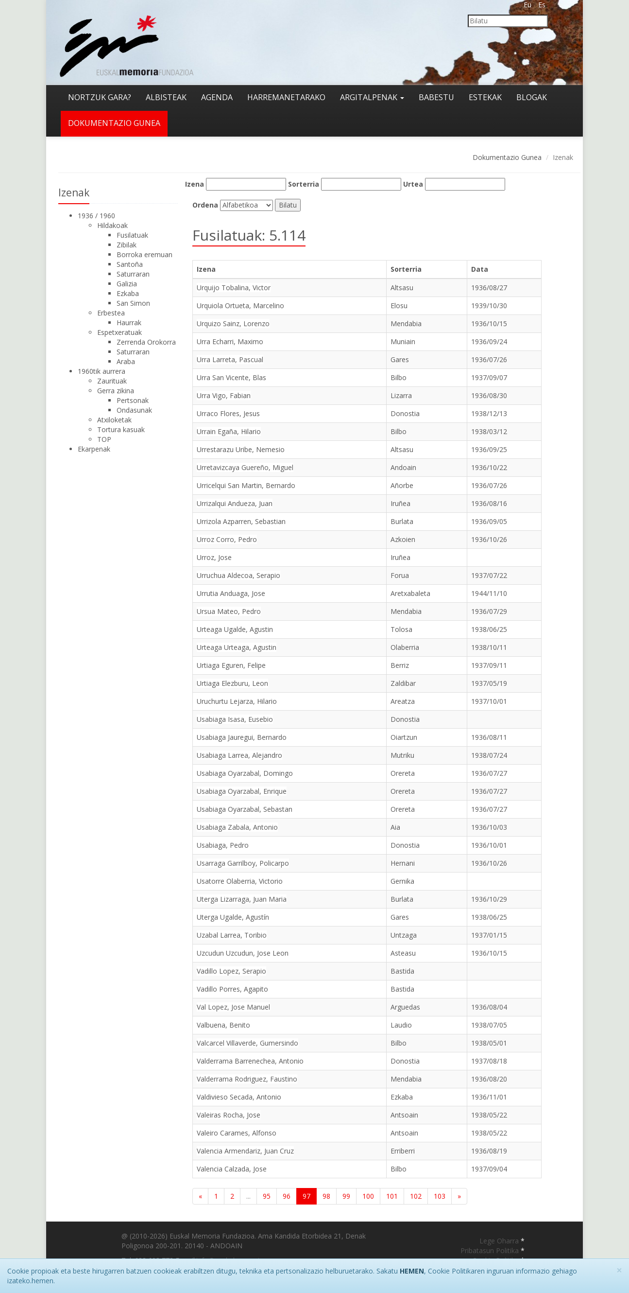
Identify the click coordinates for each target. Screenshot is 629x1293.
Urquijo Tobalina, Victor (234, 287)
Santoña (130, 264)
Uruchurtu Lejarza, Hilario (237, 701)
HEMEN (412, 1271)
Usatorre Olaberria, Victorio (240, 881)
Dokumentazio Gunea (507, 157)
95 (267, 1196)
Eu (527, 4)
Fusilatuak (132, 235)
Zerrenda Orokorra (146, 342)
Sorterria (303, 184)
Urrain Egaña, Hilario (229, 431)
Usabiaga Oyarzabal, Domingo (245, 773)
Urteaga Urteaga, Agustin (236, 647)
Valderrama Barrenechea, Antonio (250, 1061)
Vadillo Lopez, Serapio (231, 971)
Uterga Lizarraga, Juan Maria (242, 899)
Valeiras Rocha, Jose (228, 1114)
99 (346, 1196)
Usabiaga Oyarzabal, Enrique (242, 791)
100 (368, 1196)
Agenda (217, 97)
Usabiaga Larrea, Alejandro (239, 755)
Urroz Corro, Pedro (227, 539)
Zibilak (126, 244)
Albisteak (166, 97)
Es (541, 4)
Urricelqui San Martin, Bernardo (246, 485)
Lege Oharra (500, 1240)
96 (286, 1196)
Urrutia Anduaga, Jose (231, 593)
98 (326, 1196)
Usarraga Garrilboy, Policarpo (243, 863)
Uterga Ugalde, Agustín (233, 917)
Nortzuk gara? (99, 97)
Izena (194, 184)
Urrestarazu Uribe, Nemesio (241, 449)
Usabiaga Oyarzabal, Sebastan (244, 809)
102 (416, 1196)
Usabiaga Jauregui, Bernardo (242, 737)
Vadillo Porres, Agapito (232, 989)
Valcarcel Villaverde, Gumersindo (247, 1043)
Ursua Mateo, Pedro (229, 611)
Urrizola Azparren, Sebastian (241, 521)
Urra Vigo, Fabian (224, 395)
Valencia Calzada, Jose (232, 1168)
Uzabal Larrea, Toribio (232, 935)
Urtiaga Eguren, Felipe (231, 665)
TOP (104, 439)
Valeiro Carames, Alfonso (236, 1132)
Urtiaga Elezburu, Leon (232, 683)
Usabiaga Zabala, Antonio (237, 827)
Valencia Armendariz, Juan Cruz (245, 1150)
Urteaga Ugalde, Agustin (235, 629)
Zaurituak (112, 380)
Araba (126, 361)
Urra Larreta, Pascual (230, 359)
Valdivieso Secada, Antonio (239, 1096)
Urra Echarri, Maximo (230, 341)
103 (439, 1196)
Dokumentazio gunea (114, 123)
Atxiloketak (114, 419)
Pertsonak (133, 400)
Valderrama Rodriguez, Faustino (247, 1078)
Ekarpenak (94, 449)
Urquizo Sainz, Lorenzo (233, 323)
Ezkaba (128, 293)
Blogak (531, 97)
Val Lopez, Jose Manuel (233, 1007)
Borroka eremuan (144, 254)
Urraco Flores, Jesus (228, 413)
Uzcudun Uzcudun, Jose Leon (243, 953)
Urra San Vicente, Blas (231, 377)
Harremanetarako (286, 97)
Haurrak (129, 322)
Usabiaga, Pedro (223, 845)
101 (392, 1196)
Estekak (485, 97)
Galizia (127, 283)
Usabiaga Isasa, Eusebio (235, 719)
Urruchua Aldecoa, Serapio (238, 575)
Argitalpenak (372, 97)
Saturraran (133, 274)
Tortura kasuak (121, 429)
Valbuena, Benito (223, 1025)
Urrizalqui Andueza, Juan (234, 503)
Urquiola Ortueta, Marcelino (240, 305)
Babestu (436, 97)
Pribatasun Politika (490, 1250)
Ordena (205, 205)
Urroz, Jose (214, 557)
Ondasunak (134, 410)
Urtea (413, 184)
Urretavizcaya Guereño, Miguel (245, 467)
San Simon (133, 303)
